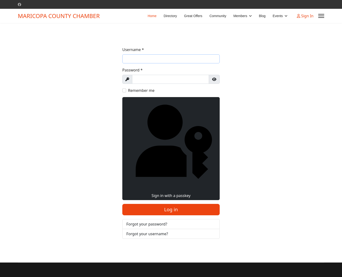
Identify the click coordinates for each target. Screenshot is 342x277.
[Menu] (321, 16)
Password (132, 70)
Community (217, 16)
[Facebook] (19, 4)
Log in (171, 209)
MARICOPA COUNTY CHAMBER (59, 16)
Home (152, 16)
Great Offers (193, 16)
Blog (262, 16)
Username (133, 49)
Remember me (141, 90)
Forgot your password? (146, 224)
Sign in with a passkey (171, 148)
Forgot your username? (147, 233)
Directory (170, 16)
